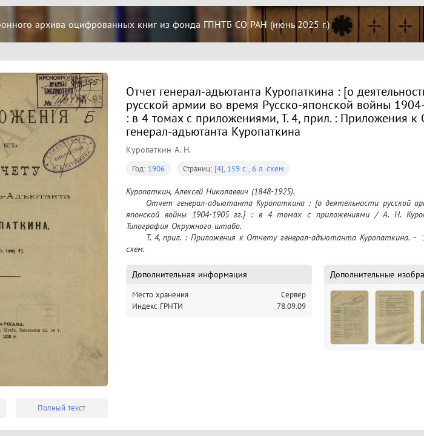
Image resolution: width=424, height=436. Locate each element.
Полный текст (61, 408)
